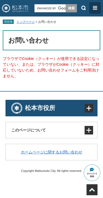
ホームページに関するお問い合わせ (51, 152)
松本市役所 (40, 108)
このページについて (28, 130)
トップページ (25, 21)
